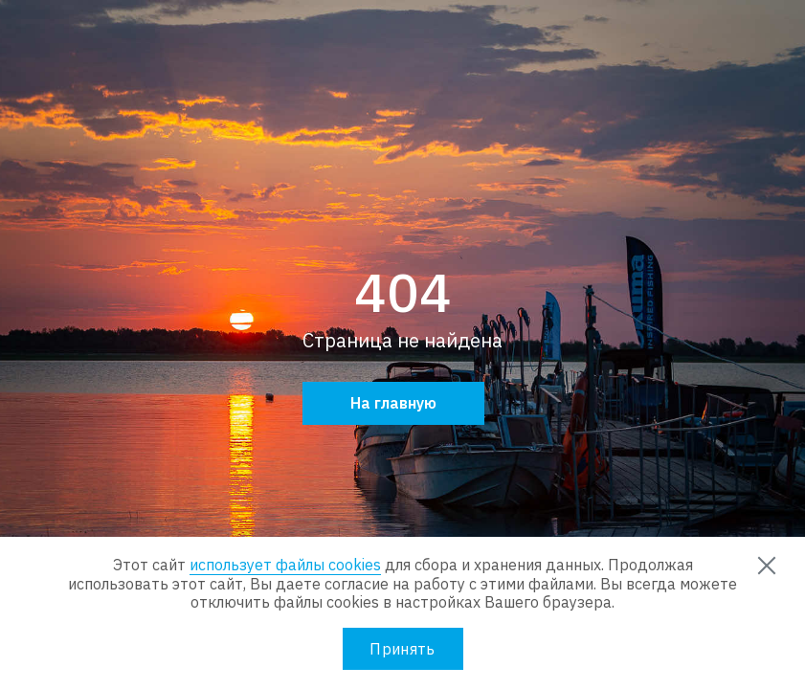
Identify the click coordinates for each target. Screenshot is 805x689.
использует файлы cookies (285, 564)
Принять (402, 648)
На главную (393, 402)
